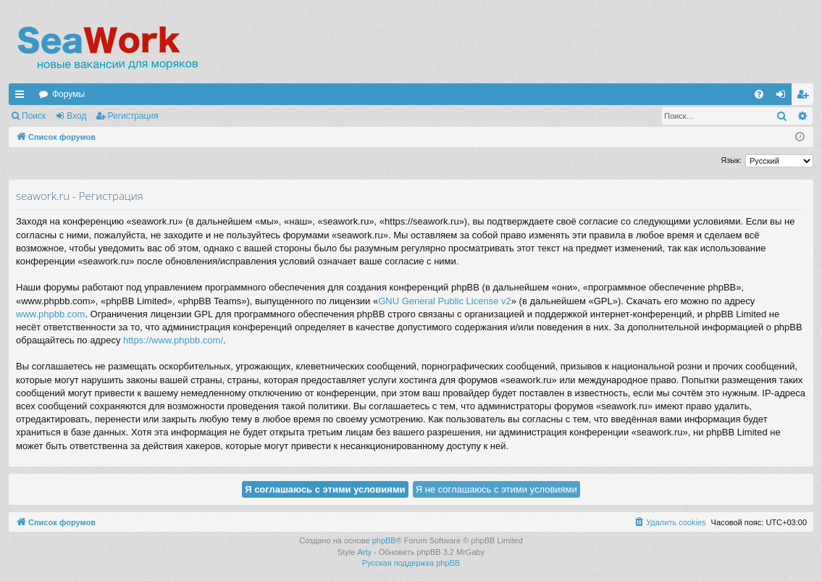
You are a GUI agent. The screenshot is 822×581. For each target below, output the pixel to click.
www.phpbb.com (50, 314)
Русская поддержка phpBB (411, 563)
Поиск (34, 116)
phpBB (384, 540)
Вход (76, 116)
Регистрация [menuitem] (805, 97)
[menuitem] (759, 94)
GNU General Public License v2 (444, 301)
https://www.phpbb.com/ (173, 340)
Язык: (731, 160)
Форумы (68, 94)
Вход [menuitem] (784, 97)
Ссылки (22, 97)
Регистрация (133, 116)
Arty (364, 552)
